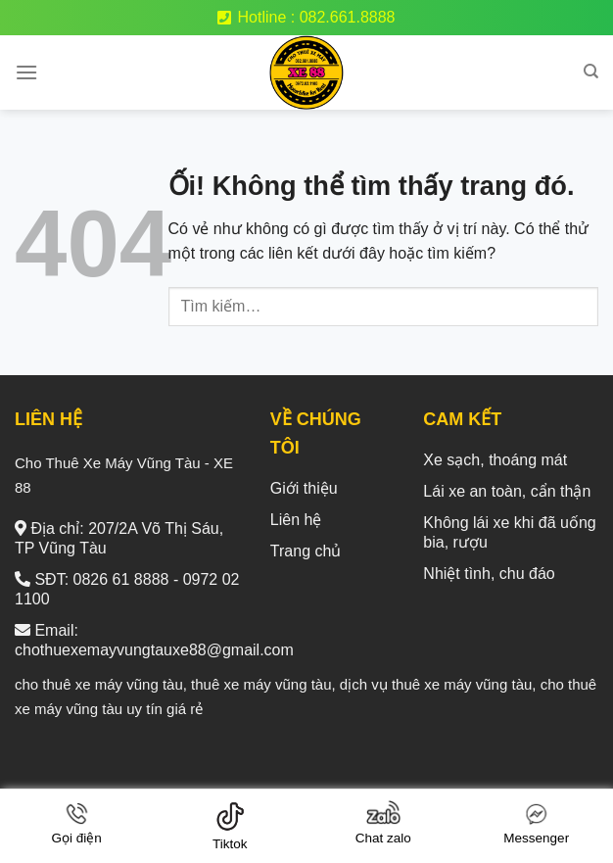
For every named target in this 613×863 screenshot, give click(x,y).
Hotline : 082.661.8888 (306, 17)
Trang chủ (306, 551)
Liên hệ (296, 519)
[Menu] (26, 72)
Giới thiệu (304, 488)
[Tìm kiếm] (591, 71)
